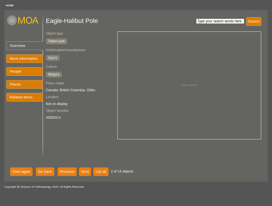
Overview (17, 45)
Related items (21, 97)
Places (15, 84)
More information (24, 58)
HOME (10, 5)
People (15, 71)
